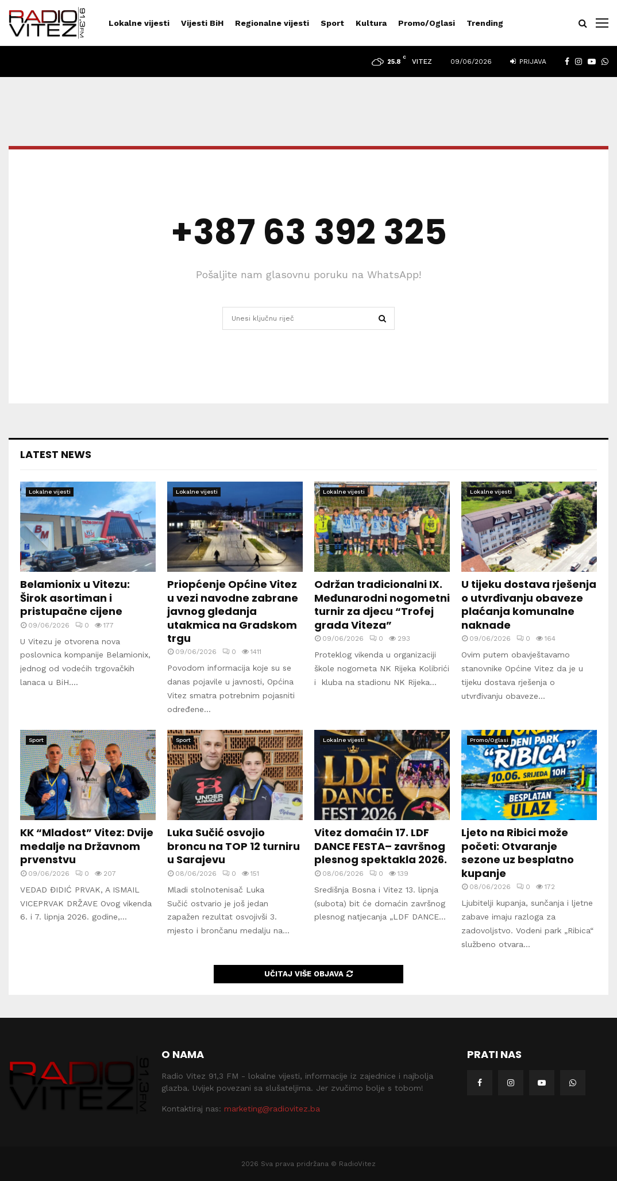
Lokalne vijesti (139, 23)
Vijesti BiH (202, 23)
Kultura (371, 23)
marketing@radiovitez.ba (272, 1108)
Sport (332, 23)
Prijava (528, 61)
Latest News (55, 454)
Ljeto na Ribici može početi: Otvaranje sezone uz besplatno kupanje (517, 852)
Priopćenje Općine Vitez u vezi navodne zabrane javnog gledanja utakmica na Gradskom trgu (232, 611)
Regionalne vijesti (272, 23)
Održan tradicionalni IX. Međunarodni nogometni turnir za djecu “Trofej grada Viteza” (382, 604)
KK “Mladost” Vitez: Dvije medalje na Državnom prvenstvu (86, 846)
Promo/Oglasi (426, 23)
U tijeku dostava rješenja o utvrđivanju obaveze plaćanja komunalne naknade (528, 604)
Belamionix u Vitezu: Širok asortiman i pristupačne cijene (75, 597)
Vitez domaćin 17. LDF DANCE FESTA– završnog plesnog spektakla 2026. (380, 846)
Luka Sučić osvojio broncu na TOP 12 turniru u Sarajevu (233, 846)
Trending (484, 23)
